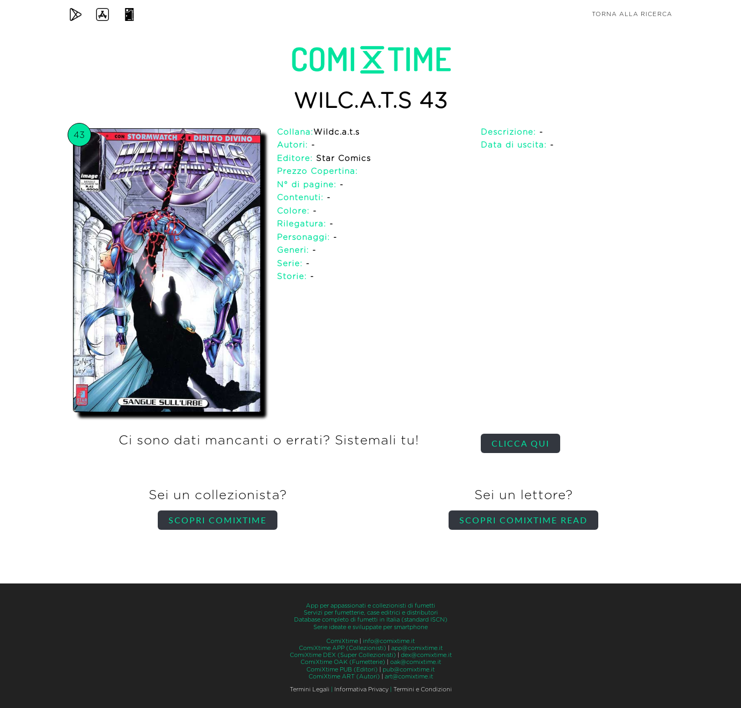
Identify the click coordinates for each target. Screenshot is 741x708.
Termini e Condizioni (422, 689)
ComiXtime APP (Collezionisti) (342, 648)
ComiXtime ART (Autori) (344, 677)
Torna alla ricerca (632, 14)
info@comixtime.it (389, 641)
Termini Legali (309, 689)
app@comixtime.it (417, 648)
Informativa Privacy (361, 689)
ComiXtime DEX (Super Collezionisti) (343, 655)
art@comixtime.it (409, 677)
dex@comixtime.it (426, 655)
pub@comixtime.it (409, 670)
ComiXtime (342, 641)
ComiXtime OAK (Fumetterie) (342, 662)
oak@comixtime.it (415, 662)
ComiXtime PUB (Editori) (342, 670)
